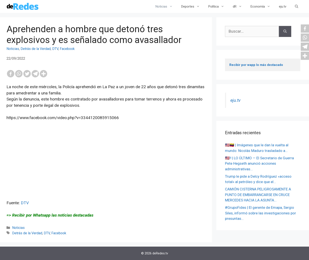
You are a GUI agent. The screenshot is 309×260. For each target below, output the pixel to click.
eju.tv (282, 6)
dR (239, 6)
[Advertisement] (105, 169)
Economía (263, 6)
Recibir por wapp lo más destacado (256, 65)
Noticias (166, 6)
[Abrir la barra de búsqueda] (297, 6)
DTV (55, 49)
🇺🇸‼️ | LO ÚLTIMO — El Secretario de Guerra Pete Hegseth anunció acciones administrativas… (259, 163)
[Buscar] (285, 31)
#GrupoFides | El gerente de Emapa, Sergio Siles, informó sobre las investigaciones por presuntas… (260, 213)
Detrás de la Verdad (36, 49)
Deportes (192, 6)
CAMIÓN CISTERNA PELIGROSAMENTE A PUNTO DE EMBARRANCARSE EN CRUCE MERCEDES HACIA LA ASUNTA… (258, 194)
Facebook (67, 49)
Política (218, 6)
